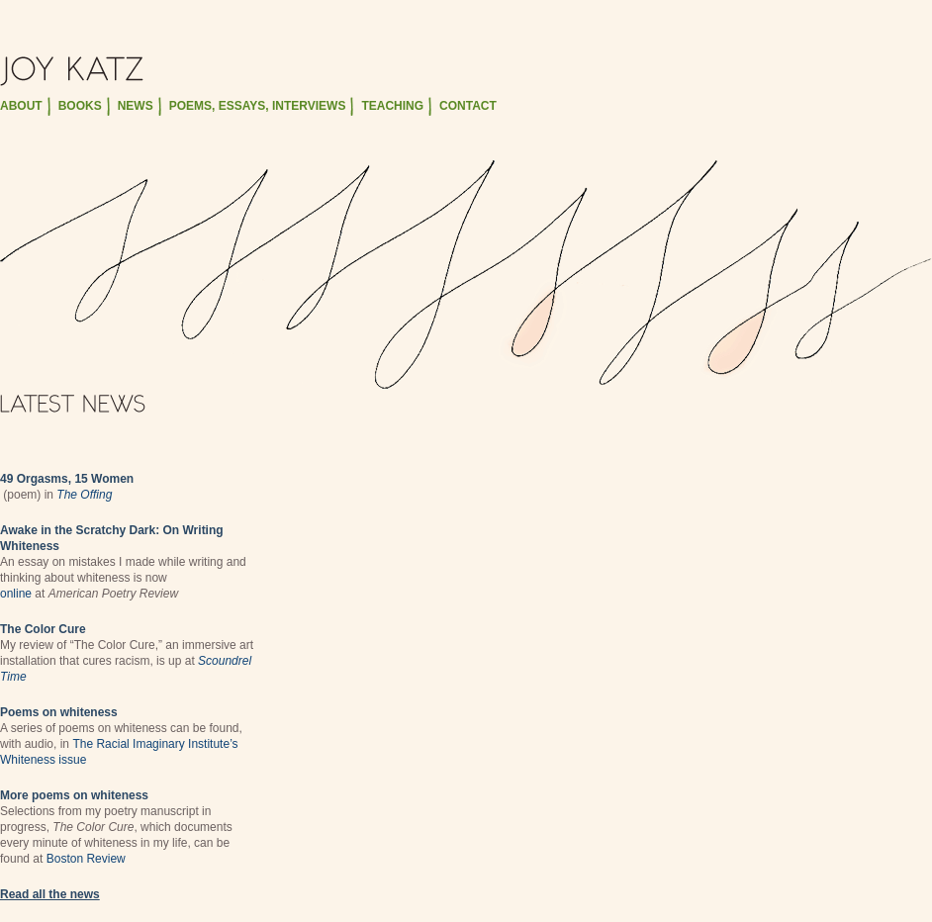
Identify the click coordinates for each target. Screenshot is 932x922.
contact (468, 106)
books (80, 106)
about (21, 106)
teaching (392, 106)
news (135, 106)
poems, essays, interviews (257, 106)
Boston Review (86, 859)
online (16, 593)
